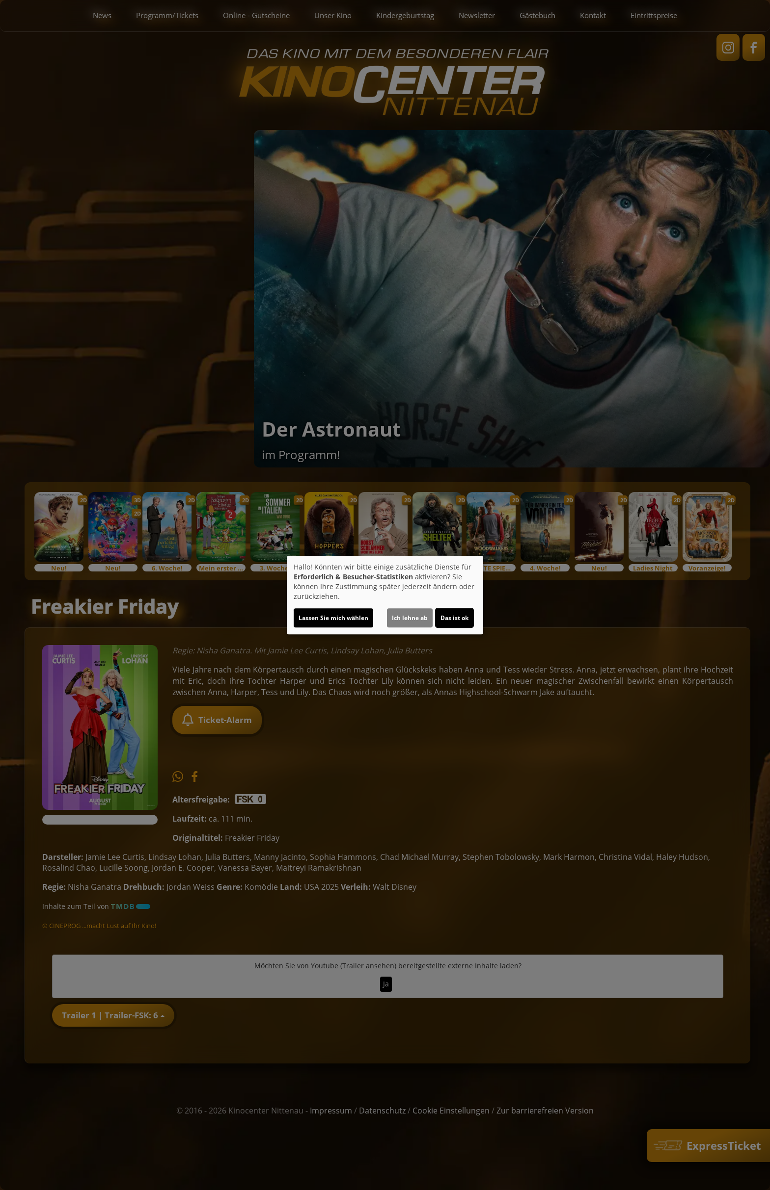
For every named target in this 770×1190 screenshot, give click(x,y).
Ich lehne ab (410, 618)
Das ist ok (454, 618)
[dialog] (385, 595)
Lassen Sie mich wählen (333, 618)
